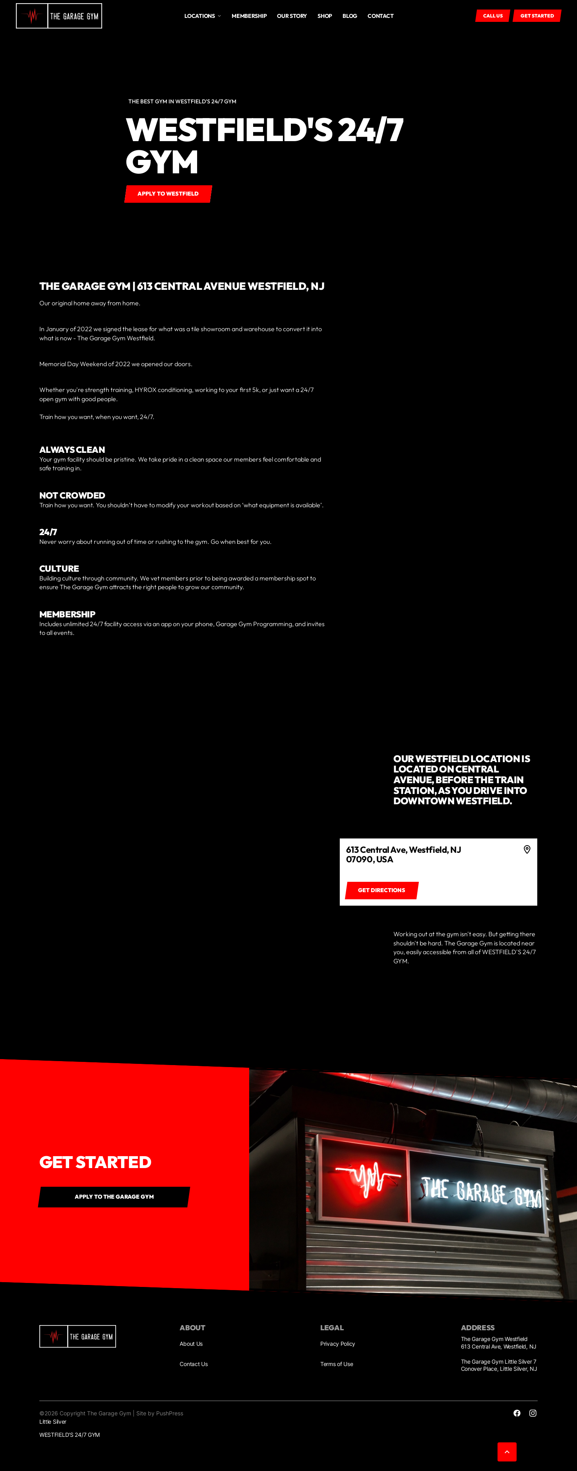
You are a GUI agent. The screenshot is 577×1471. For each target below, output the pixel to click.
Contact (380, 15)
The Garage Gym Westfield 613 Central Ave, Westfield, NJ (499, 1342)
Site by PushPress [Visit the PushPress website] (159, 1413)
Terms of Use (336, 1363)
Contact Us (193, 1363)
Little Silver (52, 1421)
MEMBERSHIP (249, 15)
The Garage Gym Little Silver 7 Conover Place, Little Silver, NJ (499, 1365)
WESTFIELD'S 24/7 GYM (69, 1434)
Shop (325, 15)
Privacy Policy (337, 1343)
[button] (203, 16)
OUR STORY (292, 15)
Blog (350, 15)
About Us (191, 1343)
